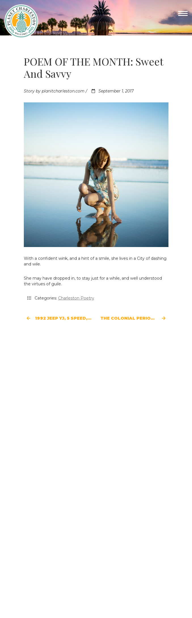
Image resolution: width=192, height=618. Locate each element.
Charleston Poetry (76, 298)
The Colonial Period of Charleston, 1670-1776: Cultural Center (134, 318)
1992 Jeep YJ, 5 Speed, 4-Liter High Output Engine (59, 318)
